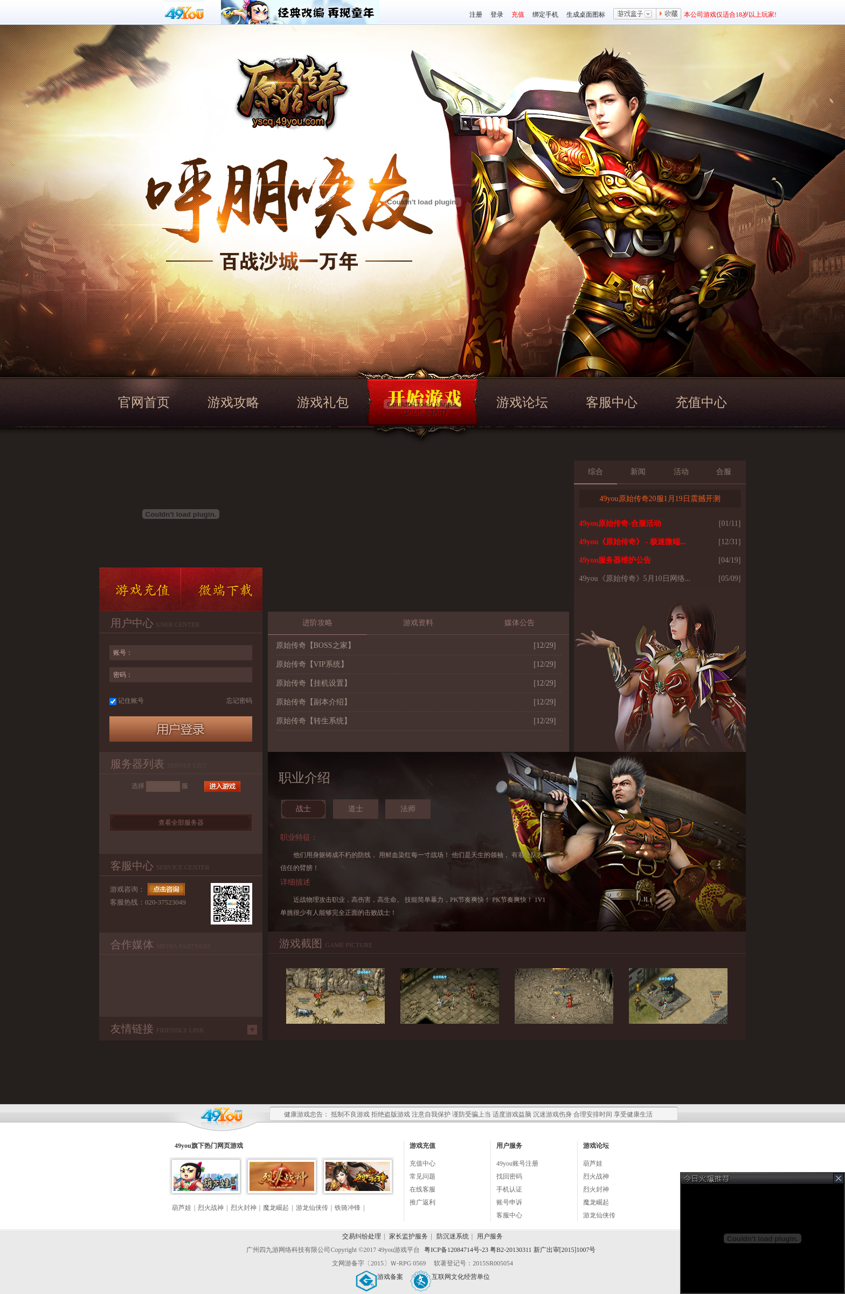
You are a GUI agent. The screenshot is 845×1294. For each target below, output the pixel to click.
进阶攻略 (317, 623)
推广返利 (422, 1202)
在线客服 (422, 1189)
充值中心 (701, 402)
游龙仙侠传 (312, 1207)
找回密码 (509, 1176)
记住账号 (131, 700)
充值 (517, 14)
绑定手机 (545, 14)
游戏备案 (379, 1277)
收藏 (668, 14)
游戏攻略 (233, 402)
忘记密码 (239, 700)
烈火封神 (244, 1207)
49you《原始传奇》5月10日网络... (635, 578)
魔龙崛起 (276, 1207)
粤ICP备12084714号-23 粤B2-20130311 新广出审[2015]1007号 (509, 1250)
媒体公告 (519, 623)
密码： (123, 675)
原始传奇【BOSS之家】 (315, 645)
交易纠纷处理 (361, 1236)
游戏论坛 (522, 402)
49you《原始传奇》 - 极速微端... (632, 542)
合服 (723, 472)
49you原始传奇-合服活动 (620, 523)
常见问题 (422, 1176)
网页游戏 (230, 1145)
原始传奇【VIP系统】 (312, 664)
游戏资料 (418, 623)
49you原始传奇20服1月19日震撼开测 (660, 499)
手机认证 (509, 1189)
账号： (123, 652)
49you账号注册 (517, 1163)
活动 (681, 472)
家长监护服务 (408, 1236)
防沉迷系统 (453, 1236)
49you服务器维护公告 (615, 560)
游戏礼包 (323, 402)
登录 (496, 14)
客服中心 (612, 402)
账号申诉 (509, 1202)
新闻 (638, 472)
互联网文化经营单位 (450, 1277)
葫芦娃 (181, 1207)
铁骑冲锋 (348, 1207)
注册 (475, 14)
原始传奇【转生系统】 (313, 721)
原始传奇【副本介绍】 (313, 702)
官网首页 (144, 402)
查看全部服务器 (181, 822)
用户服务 (490, 1236)
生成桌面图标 (585, 14)
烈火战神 (211, 1207)
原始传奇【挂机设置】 (313, 683)
